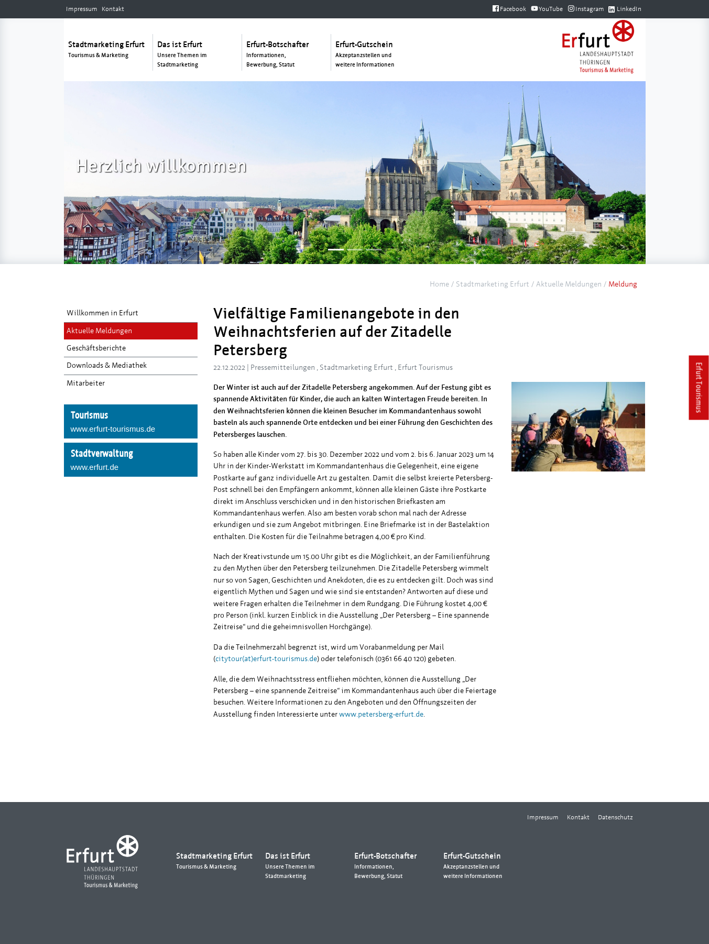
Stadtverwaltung (131, 460)
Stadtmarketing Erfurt (492, 284)
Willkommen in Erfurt (102, 313)
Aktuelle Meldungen (569, 284)
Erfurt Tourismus (699, 387)
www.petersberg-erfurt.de (381, 714)
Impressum (81, 9)
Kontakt (113, 9)
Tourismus (131, 422)
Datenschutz (615, 817)
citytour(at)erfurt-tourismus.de (266, 658)
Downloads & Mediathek (107, 365)
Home (439, 284)
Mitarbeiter (86, 383)
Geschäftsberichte (96, 348)
